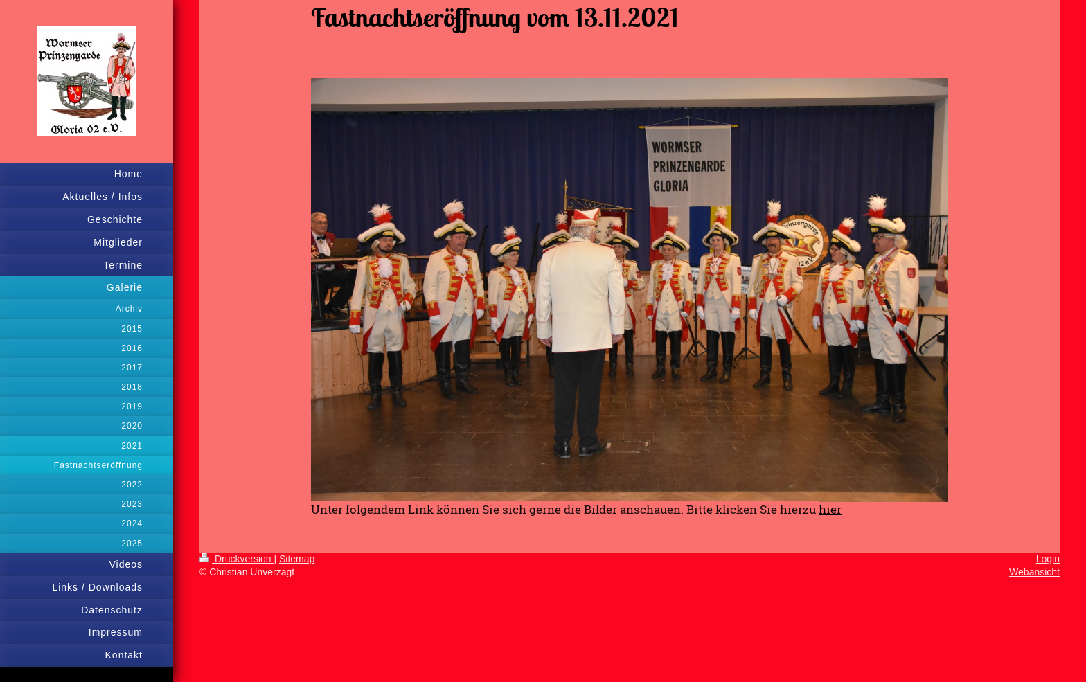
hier (830, 509)
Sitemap (296, 558)
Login (1048, 558)
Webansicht (1034, 571)
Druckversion (236, 558)
